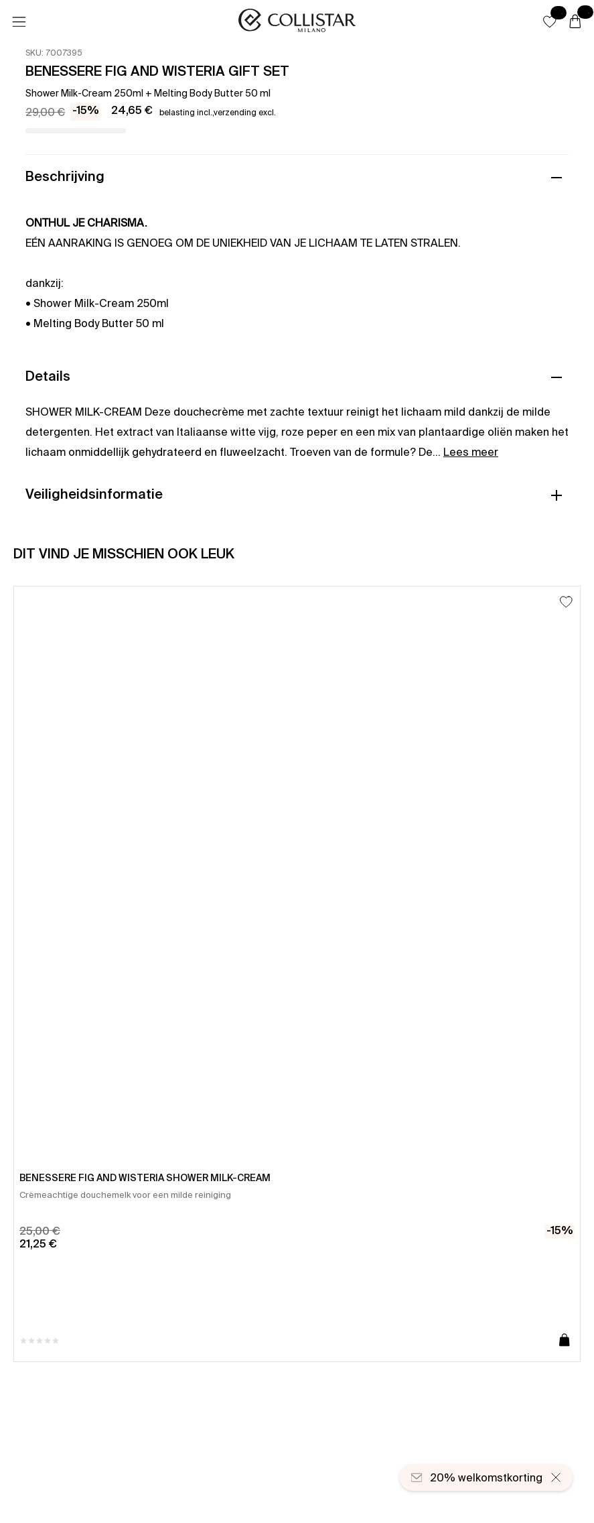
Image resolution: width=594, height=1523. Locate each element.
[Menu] (18, 22)
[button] (550, 21)
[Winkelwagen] (575, 22)
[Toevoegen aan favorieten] (566, 601)
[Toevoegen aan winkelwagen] (564, 1340)
